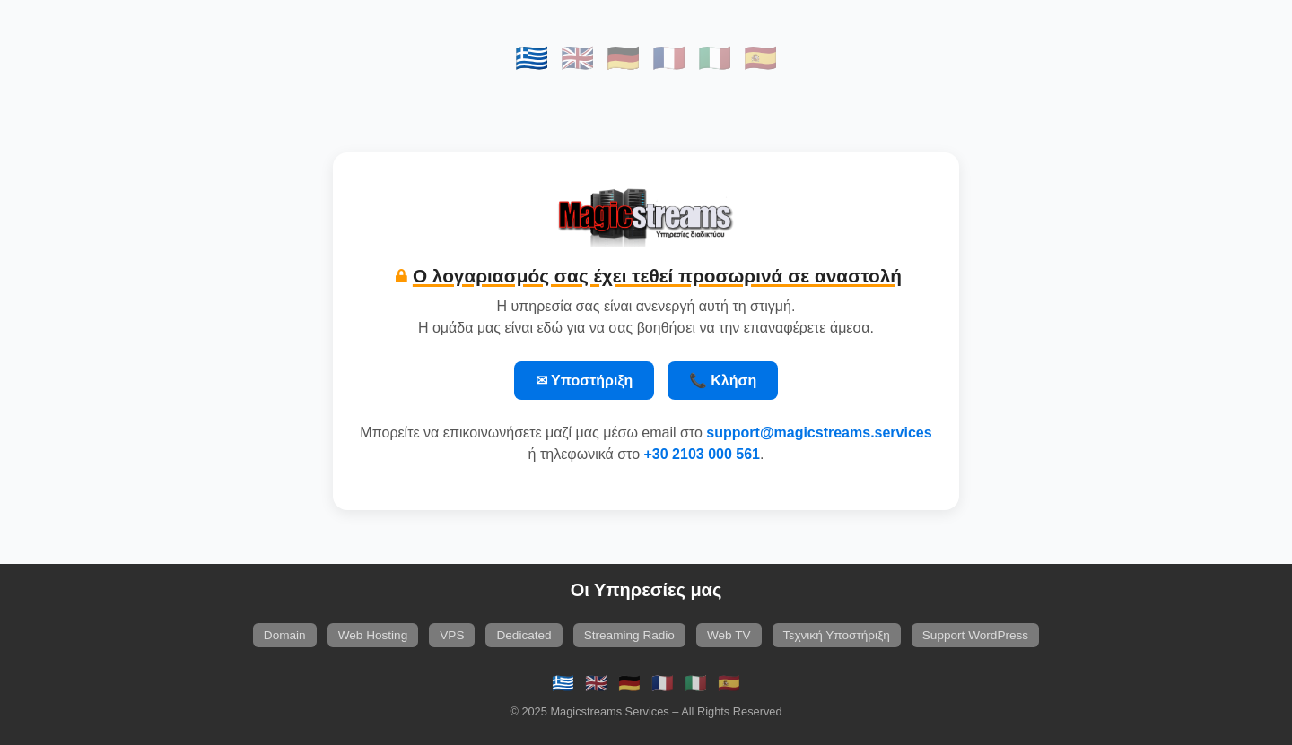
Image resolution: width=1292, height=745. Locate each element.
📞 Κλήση (722, 380)
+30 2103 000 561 (702, 454)
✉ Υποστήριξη (584, 380)
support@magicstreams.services (818, 432)
